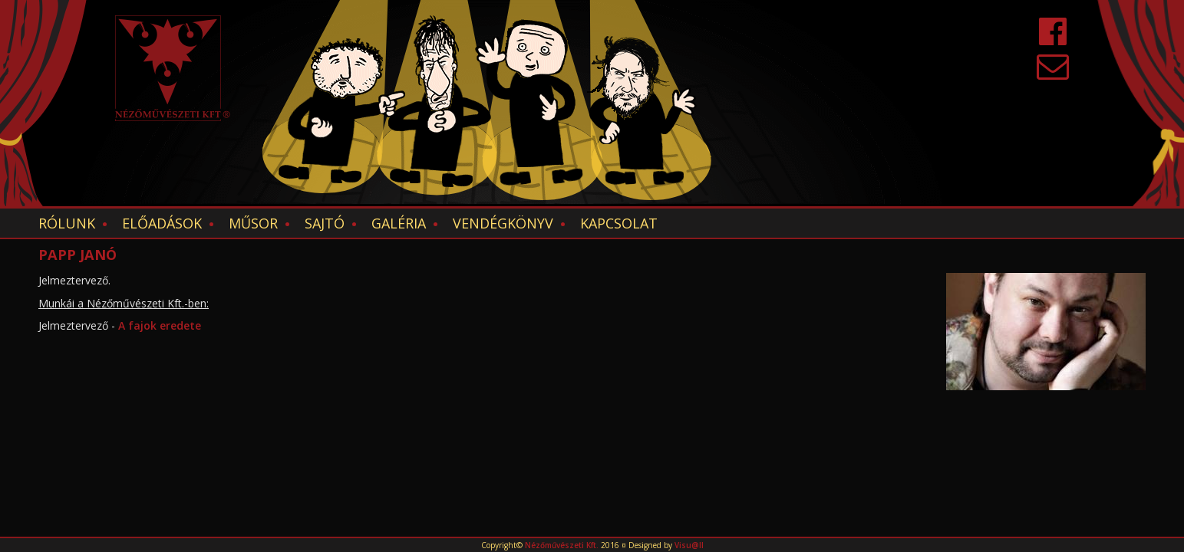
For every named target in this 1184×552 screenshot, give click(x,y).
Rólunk (66, 223)
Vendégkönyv (503, 223)
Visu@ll (689, 545)
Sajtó (325, 223)
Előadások (162, 223)
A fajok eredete (161, 325)
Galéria (398, 223)
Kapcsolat (619, 223)
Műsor (253, 223)
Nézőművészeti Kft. (562, 545)
